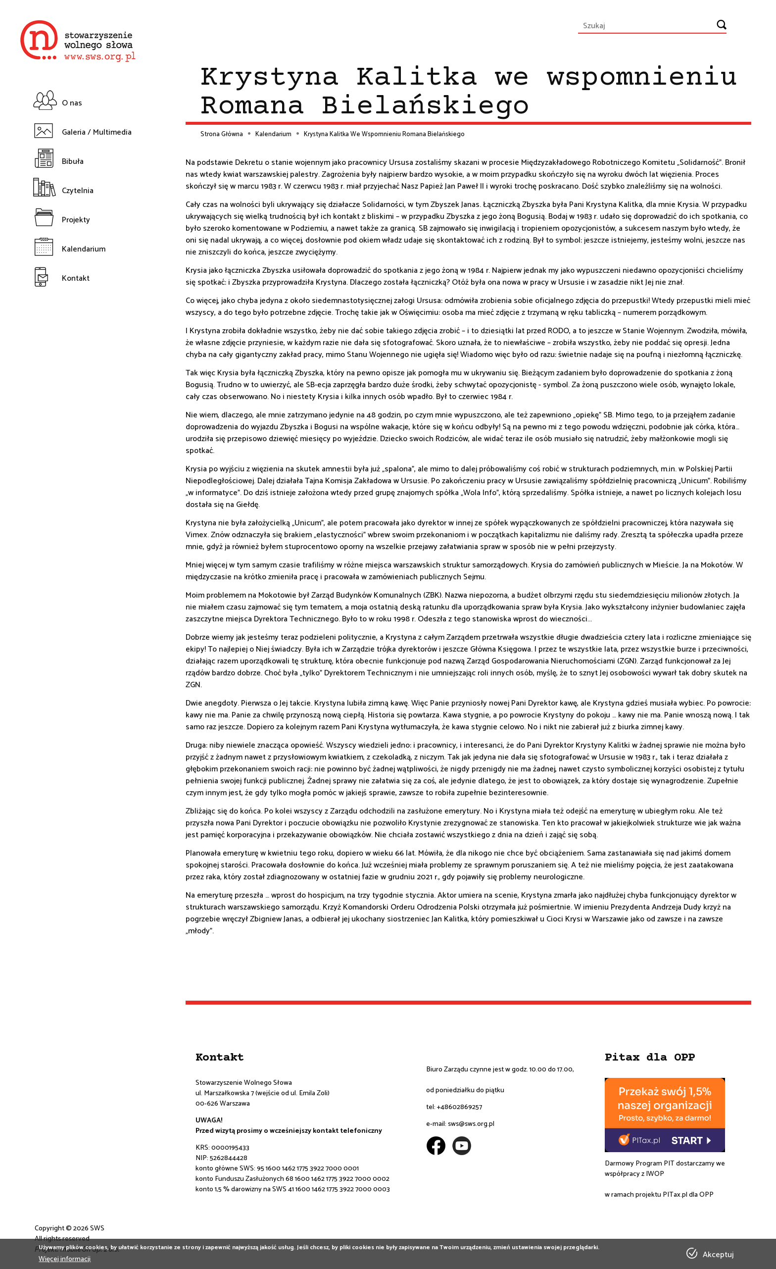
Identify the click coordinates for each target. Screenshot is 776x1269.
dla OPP (700, 1195)
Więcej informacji (65, 1259)
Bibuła (73, 161)
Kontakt (76, 278)
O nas (72, 103)
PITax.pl (675, 1195)
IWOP (655, 1174)
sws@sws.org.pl (471, 1124)
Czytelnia (78, 191)
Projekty (76, 220)
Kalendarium (83, 249)
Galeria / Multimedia (97, 132)
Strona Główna (221, 135)
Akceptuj (718, 1255)
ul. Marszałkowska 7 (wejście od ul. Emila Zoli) (262, 1093)
